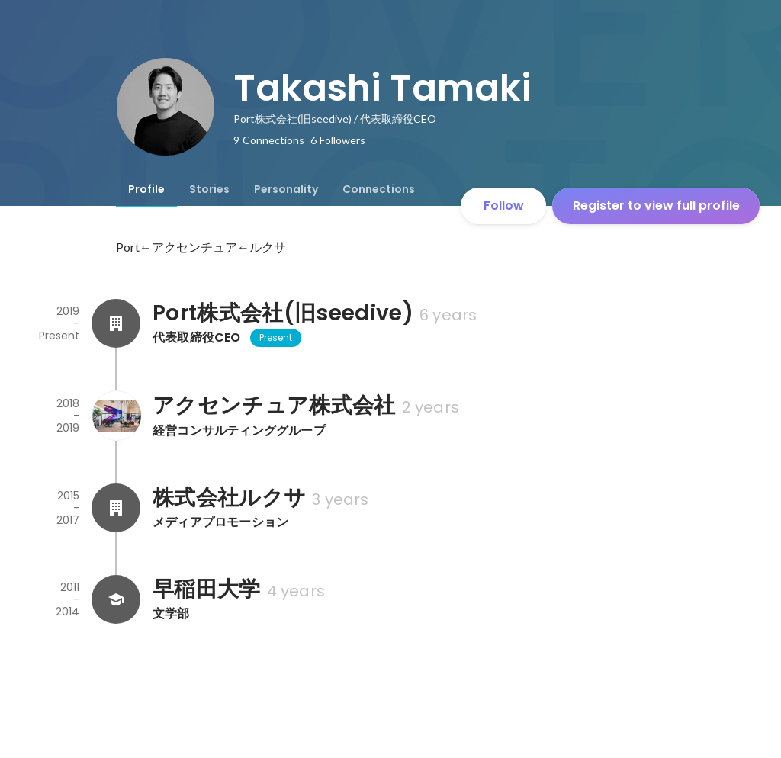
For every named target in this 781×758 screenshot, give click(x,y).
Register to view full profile (656, 205)
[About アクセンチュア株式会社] (116, 415)
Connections (378, 189)
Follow (504, 205)
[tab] (146, 189)
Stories (209, 189)
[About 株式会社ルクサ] (116, 507)
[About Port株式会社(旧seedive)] (116, 323)
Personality (286, 189)
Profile (146, 189)
